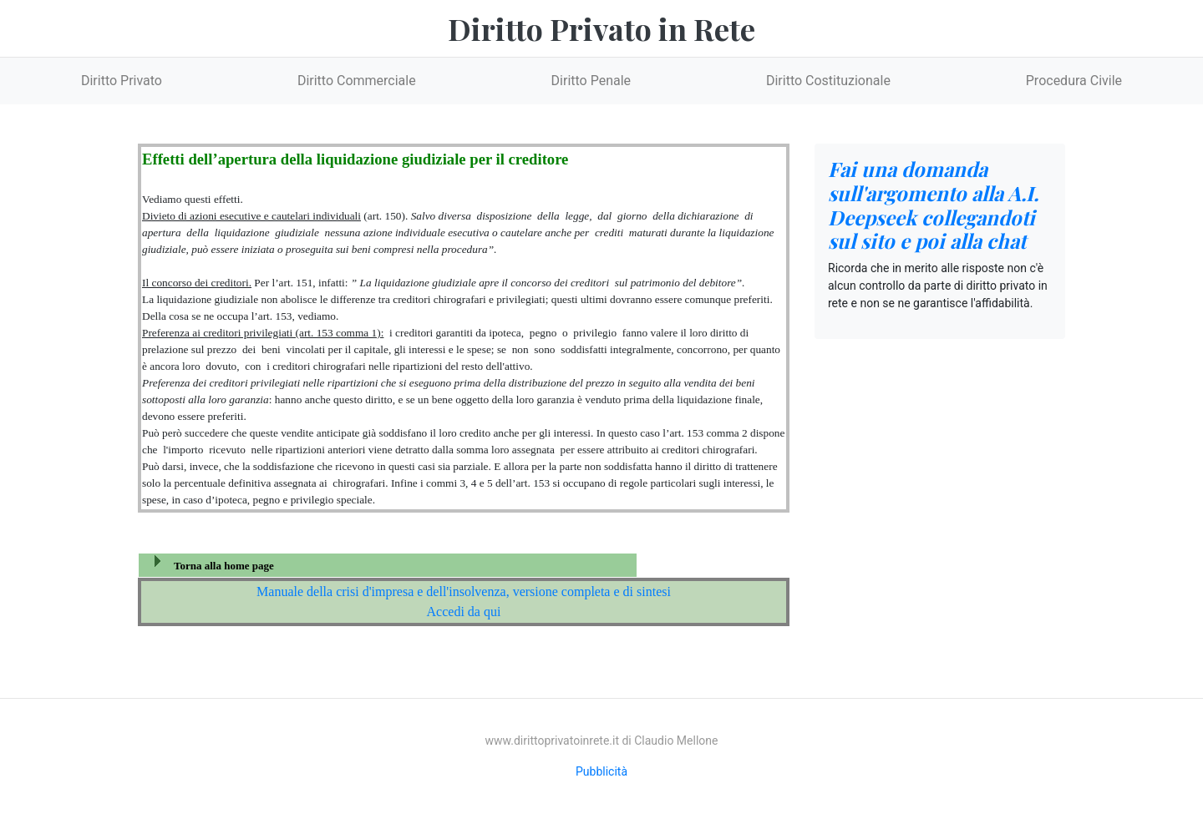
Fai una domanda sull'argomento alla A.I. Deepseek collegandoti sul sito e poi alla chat (933, 204)
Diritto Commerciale (356, 80)
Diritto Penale (591, 80)
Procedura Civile (1074, 80)
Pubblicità (601, 771)
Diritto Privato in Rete (601, 28)
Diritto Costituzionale (828, 80)
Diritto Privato (121, 80)
